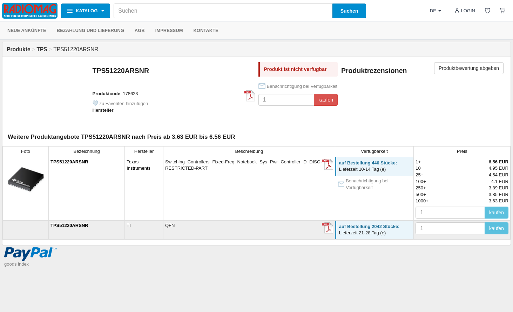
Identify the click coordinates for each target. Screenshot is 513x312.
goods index (16, 264)
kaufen (325, 100)
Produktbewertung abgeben (469, 68)
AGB (140, 30)
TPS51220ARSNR (69, 161)
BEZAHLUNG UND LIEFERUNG (90, 30)
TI (129, 225)
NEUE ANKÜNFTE (26, 30)
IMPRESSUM (169, 30)
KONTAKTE (205, 30)
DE (435, 10)
